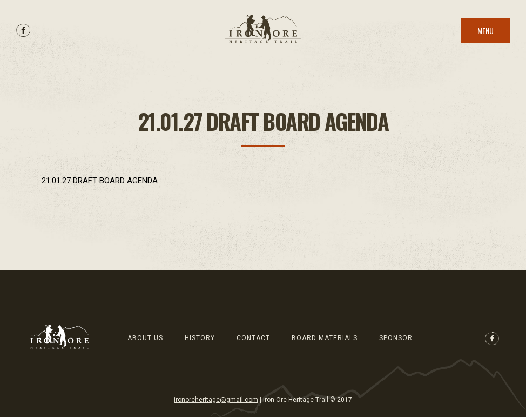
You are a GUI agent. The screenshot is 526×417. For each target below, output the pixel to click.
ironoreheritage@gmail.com (216, 399)
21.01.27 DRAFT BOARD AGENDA (100, 181)
